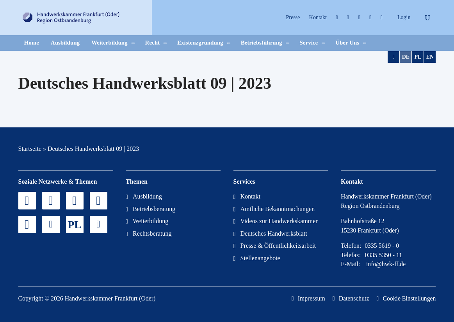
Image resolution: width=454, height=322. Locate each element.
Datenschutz (354, 298)
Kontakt (318, 17)
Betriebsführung (261, 43)
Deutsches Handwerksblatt (273, 233)
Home (31, 43)
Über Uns (347, 43)
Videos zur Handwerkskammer (279, 221)
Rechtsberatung (152, 233)
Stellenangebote (260, 258)
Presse (293, 17)
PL (418, 57)
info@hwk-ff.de (386, 264)
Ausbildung (65, 43)
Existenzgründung (200, 43)
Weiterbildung (109, 43)
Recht (152, 43)
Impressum (311, 298)
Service (308, 43)
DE (405, 57)
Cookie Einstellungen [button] (409, 298)
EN (430, 57)
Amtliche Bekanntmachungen (277, 209)
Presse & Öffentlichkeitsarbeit (278, 245)
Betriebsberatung (154, 209)
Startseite (30, 148)
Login (403, 17)
